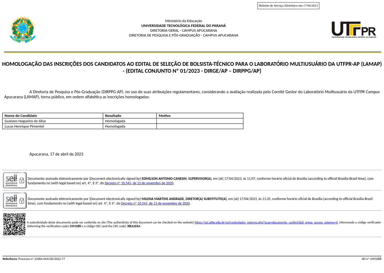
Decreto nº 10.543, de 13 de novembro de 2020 (139, 183)
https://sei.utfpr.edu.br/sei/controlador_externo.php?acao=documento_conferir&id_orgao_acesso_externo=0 (266, 222)
